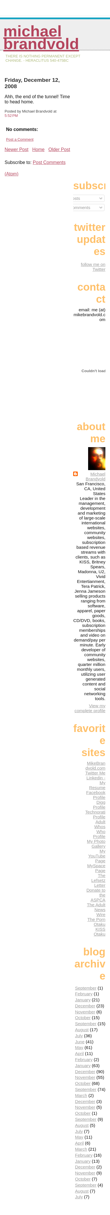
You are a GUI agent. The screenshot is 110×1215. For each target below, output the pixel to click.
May (79, 1047)
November (85, 1011)
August (81, 1029)
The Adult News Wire (96, 909)
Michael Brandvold (41, 37)
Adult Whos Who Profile (99, 829)
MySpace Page (96, 868)
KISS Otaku (99, 931)
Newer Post (17, 149)
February (83, 993)
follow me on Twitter (93, 267)
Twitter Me (95, 772)
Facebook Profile (95, 795)
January (82, 999)
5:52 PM (11, 115)
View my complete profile (90, 708)
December (85, 1005)
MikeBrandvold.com (95, 765)
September (85, 988)
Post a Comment (19, 139)
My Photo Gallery (96, 844)
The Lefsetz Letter (98, 880)
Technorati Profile (95, 814)
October (82, 1017)
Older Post (59, 149)
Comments (77, 207)
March (81, 1095)
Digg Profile (99, 805)
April (79, 1053)
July (79, 1035)
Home (38, 149)
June (79, 1041)
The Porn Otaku (96, 922)
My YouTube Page (96, 856)
